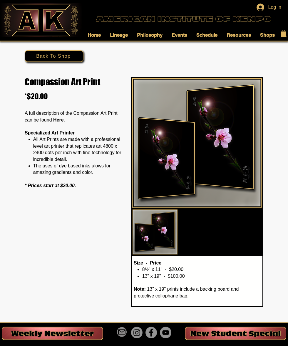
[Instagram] (137, 332)
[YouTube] (165, 332)
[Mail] (122, 332)
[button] (96, 35)
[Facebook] (151, 332)
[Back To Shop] (54, 56)
